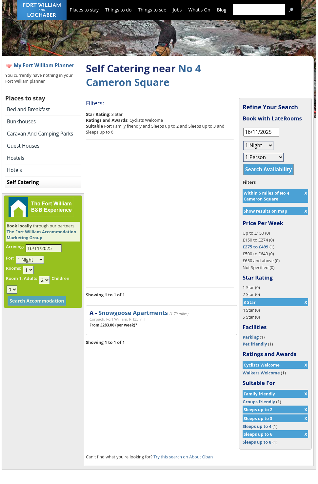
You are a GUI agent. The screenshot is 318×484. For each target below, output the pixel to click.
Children (60, 278)
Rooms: (13, 268)
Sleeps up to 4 (257, 426)
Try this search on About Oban (183, 457)
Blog (222, 10)
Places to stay (84, 10)
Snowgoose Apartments (133, 313)
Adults (30, 278)
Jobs (177, 10)
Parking (251, 337)
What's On (199, 10)
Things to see (152, 10)
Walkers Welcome (261, 373)
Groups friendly (259, 402)
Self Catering (23, 182)
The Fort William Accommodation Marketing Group (41, 235)
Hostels (15, 158)
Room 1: (14, 278)
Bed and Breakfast (28, 109)
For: (10, 258)
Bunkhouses (21, 121)
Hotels (14, 170)
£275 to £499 (255, 247)
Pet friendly (255, 344)
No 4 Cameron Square (143, 75)
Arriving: (15, 246)
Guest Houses (23, 145)
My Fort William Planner (44, 65)
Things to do (118, 10)
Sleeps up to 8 (257, 442)
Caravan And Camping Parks (40, 133)
